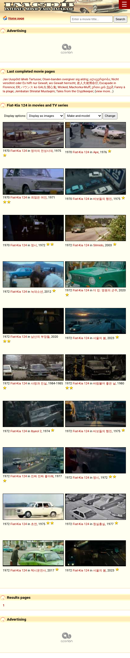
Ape (96, 152)
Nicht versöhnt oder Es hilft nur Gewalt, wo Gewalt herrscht (61, 81)
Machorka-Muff (79, 87)
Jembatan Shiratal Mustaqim (35, 91)
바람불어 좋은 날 (104, 383)
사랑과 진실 (39, 383)
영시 (34, 245)
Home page (16, 18)
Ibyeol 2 (36, 431)
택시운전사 (38, 570)
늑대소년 (37, 292)
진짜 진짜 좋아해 (42, 476)
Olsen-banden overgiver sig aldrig (65, 79)
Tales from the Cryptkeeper (74, 91)
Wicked (62, 87)
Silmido (98, 245)
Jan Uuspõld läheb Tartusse (22, 79)
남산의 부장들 (40, 337)
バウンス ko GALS (33, 87)
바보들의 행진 (102, 199)
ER (18, 87)
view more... (104, 91)
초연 (34, 524)
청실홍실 (99, 524)
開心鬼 (51, 87)
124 (24, 151)
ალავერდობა (99, 79)
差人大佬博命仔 (87, 83)
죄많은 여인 (39, 197)
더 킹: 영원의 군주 (105, 290)
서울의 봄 (99, 338)
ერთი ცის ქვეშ (102, 87)
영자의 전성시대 (42, 151)
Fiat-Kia (15, 151)
